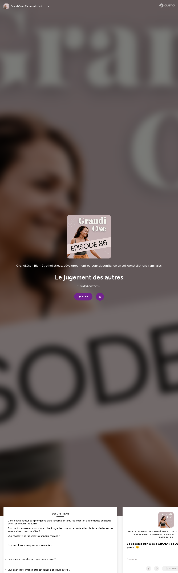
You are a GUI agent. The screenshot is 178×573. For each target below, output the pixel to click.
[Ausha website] (167, 5)
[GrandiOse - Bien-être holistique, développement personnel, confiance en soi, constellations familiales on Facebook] (148, 568)
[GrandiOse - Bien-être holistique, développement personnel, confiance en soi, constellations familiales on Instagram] (156, 568)
